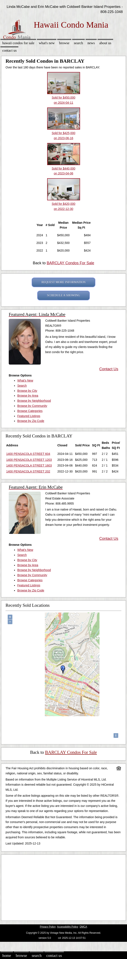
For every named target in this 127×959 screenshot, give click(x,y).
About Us (105, 43)
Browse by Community (32, 405)
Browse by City (27, 390)
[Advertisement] (62, 886)
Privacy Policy (48, 926)
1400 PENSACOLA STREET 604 (28, 453)
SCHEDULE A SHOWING (63, 295)
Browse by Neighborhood (34, 400)
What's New (47, 43)
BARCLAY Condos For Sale (70, 263)
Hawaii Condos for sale (18, 43)
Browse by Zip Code (30, 421)
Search (78, 43)
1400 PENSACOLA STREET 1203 (29, 459)
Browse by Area (27, 395)
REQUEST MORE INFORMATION (63, 282)
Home (6, 955)
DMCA (83, 926)
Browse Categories (29, 411)
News (91, 43)
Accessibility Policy (67, 926)
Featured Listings (28, 416)
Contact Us (9, 50)
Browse (64, 43)
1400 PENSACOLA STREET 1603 (29, 465)
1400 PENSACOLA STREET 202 (28, 471)
